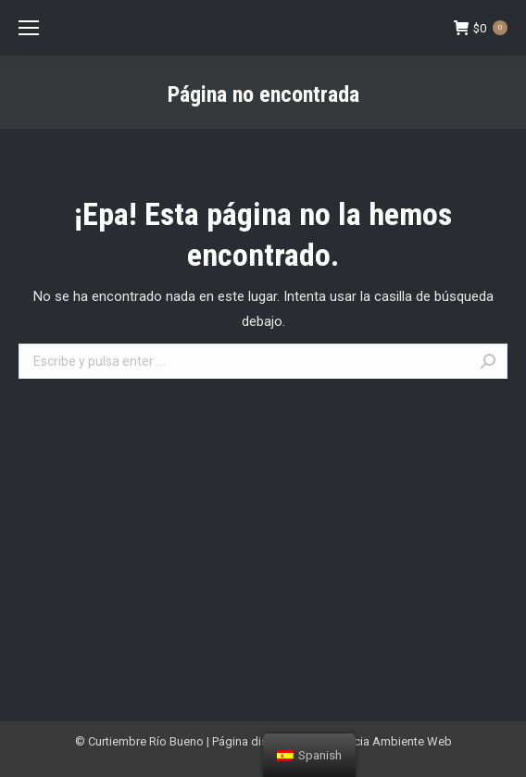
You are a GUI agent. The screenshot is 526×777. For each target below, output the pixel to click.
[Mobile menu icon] (29, 28)
